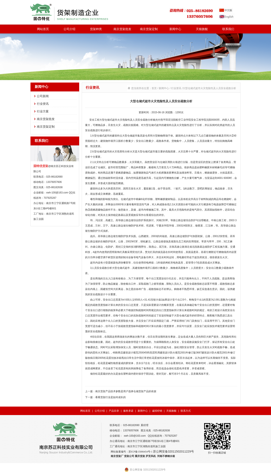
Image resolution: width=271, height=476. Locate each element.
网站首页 (43, 29)
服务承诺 (128, 410)
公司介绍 (69, 29)
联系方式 (186, 410)
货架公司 (129, 456)
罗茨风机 (151, 456)
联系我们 (228, 29)
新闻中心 (175, 29)
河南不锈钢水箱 (166, 456)
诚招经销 (157, 410)
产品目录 (114, 410)
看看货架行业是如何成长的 (110, 397)
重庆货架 (140, 456)
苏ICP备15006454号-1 (140, 451)
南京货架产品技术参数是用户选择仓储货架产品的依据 (125, 391)
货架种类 (96, 29)
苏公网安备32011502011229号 (173, 451)
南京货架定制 (149, 29)
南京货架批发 (122, 29)
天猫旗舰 (202, 29)
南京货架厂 (117, 456)
